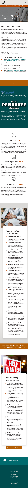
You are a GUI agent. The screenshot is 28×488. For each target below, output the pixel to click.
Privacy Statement (14, 483)
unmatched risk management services (16, 70)
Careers (14, 5)
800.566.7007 (7, 5)
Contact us (6, 82)
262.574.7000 (14, 473)
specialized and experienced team (15, 63)
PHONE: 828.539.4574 (14, 477)
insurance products (11, 67)
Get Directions (14, 474)
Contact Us (21, 5)
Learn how (9, 345)
